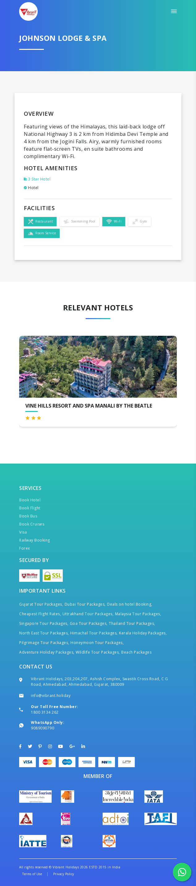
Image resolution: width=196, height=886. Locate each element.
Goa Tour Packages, (89, 623)
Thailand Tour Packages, (132, 623)
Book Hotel (29, 500)
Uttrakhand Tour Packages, (88, 613)
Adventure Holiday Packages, (47, 652)
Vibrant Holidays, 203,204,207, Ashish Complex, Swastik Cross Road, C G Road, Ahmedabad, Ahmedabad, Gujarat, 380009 (99, 681)
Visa (23, 532)
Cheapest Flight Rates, (40, 613)
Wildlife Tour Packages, (98, 652)
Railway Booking (34, 540)
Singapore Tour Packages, (43, 623)
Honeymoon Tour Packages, (97, 642)
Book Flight (29, 508)
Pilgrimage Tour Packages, (44, 642)
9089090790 (42, 728)
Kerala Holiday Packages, (143, 633)
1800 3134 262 (45, 712)
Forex (24, 548)
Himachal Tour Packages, (94, 633)
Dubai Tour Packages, (85, 604)
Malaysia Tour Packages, (138, 613)
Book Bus (28, 516)
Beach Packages (136, 652)
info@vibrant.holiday (50, 695)
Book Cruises (31, 524)
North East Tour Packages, (44, 633)
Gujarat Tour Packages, (41, 604)
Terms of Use (32, 874)
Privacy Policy (63, 874)
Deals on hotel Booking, (129, 604)
